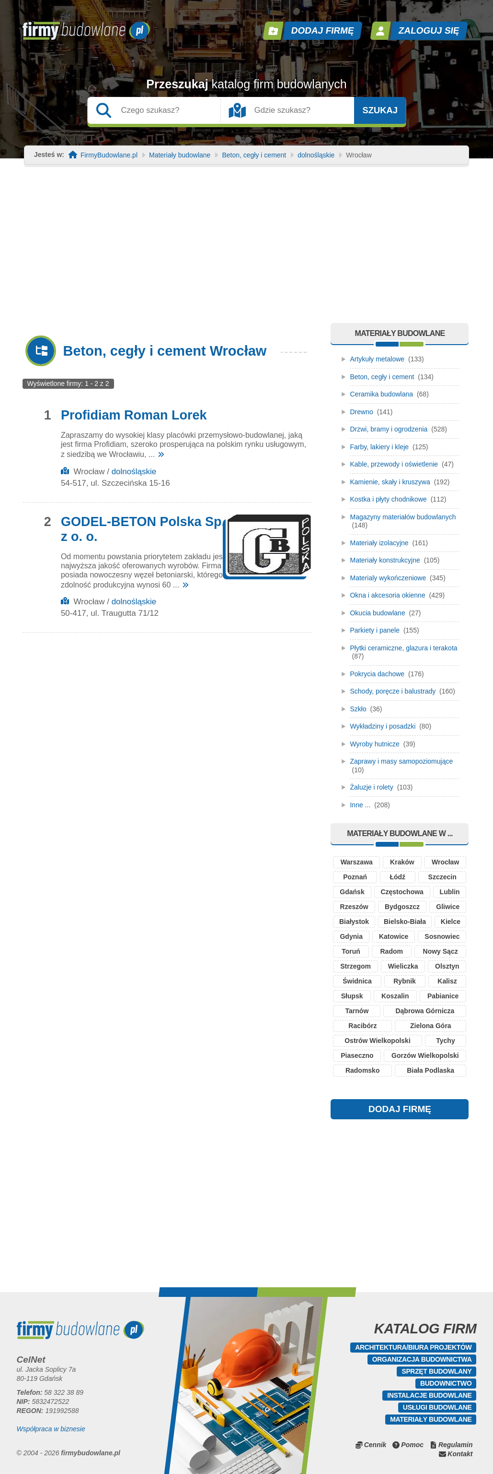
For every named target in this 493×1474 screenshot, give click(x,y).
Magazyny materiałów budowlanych (403, 517)
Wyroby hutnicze (374, 744)
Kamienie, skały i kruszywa (390, 482)
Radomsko (362, 1070)
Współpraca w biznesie (51, 1429)
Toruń (351, 951)
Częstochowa (401, 892)
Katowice (393, 936)
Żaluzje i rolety (371, 787)
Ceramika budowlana (381, 394)
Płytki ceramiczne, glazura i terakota (403, 648)
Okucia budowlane (377, 613)
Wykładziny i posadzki (382, 726)
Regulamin (455, 1445)
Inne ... (360, 805)
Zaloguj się (429, 30)
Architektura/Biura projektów (413, 1347)
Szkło (358, 709)
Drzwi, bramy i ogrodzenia (388, 429)
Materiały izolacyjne (379, 543)
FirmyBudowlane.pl (109, 155)
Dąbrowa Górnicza (424, 1011)
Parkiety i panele (375, 630)
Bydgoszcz (402, 907)
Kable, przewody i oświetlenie (394, 464)
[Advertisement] (246, 251)
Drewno (361, 412)
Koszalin (395, 996)
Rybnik (404, 981)
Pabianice (443, 996)
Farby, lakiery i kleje (379, 447)
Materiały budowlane (179, 155)
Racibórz (362, 1026)
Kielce (450, 921)
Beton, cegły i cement (254, 155)
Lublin (450, 892)
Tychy (445, 1040)
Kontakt (459, 1454)
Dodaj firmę (322, 30)
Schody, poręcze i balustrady (393, 691)
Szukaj (380, 110)
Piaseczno (357, 1055)
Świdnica (357, 981)
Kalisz (447, 981)
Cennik (375, 1445)
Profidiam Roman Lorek (134, 415)
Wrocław (445, 862)
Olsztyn (447, 966)
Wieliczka (403, 966)
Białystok (354, 921)
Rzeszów (354, 907)
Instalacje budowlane (429, 1395)
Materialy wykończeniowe (388, 578)
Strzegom (355, 966)
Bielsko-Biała (405, 921)
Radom (391, 951)
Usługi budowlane (437, 1407)
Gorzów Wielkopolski (425, 1055)
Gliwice (447, 907)
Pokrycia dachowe (377, 674)
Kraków (402, 862)
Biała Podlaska (430, 1070)
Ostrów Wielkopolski (377, 1040)
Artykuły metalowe (377, 359)
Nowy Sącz (440, 951)
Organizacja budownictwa (422, 1359)
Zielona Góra (430, 1026)
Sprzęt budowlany (436, 1371)
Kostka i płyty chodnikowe (388, 499)
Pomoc (412, 1445)
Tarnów (357, 1011)
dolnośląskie (316, 155)
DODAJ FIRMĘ (399, 1109)
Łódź (397, 877)
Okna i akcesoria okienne (387, 595)
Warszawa (357, 862)
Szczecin (442, 877)
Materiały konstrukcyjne (385, 560)
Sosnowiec (441, 936)
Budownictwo (445, 1383)
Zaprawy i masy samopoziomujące (401, 761)
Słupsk (352, 996)
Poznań (355, 877)
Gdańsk (352, 892)
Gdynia (351, 936)
